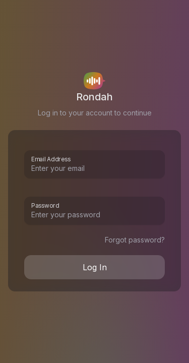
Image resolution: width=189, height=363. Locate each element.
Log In (95, 267)
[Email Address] (94, 168)
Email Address (51, 158)
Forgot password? (135, 239)
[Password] (94, 215)
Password (45, 204)
